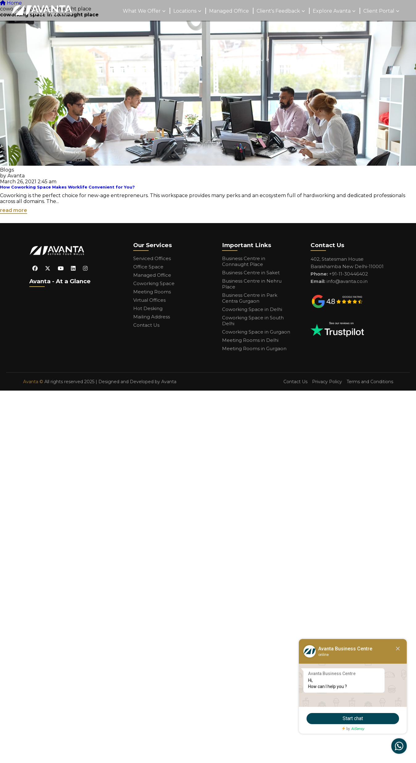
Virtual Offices (149, 300)
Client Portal (378, 11)
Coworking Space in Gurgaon (256, 332)
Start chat (353, 718)
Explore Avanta (332, 11)
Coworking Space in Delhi (252, 309)
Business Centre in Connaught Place (243, 261)
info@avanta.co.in (347, 281)
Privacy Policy (327, 381)
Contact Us (146, 325)
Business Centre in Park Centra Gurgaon (249, 298)
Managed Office (229, 11)
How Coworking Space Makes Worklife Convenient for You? (67, 187)
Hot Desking (148, 308)
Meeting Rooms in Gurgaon (254, 348)
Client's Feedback (278, 11)
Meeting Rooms (152, 292)
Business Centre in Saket (251, 273)
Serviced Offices (152, 258)
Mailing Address (151, 317)
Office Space (148, 267)
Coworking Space (154, 283)
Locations (184, 11)
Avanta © (33, 381)
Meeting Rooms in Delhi (250, 340)
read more (13, 210)
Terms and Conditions (370, 381)
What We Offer (142, 11)
